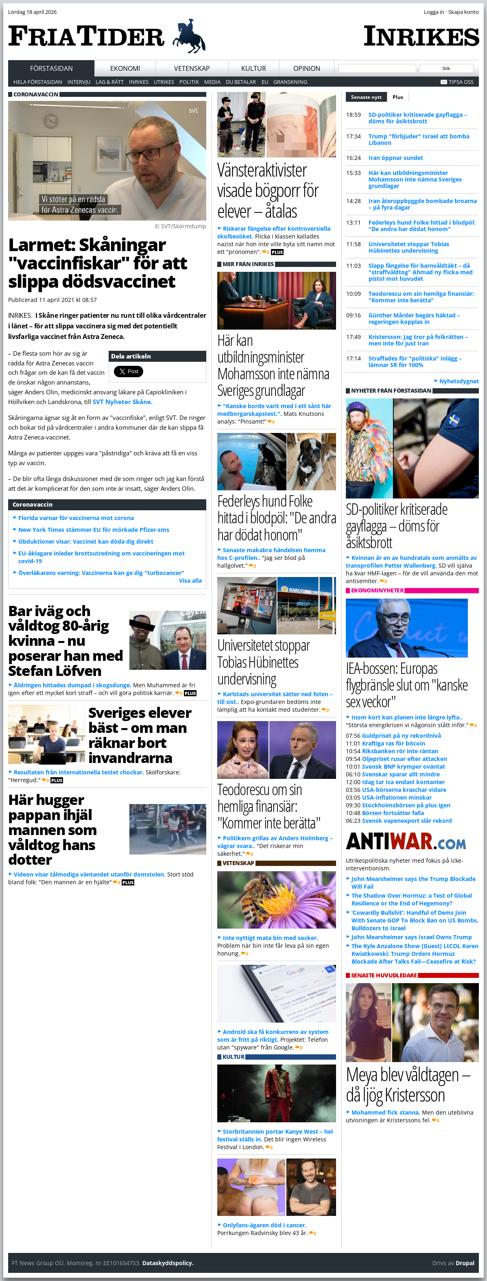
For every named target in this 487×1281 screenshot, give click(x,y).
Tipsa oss (461, 81)
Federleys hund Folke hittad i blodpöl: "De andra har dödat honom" (422, 226)
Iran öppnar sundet (396, 158)
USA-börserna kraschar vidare (404, 790)
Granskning (290, 81)
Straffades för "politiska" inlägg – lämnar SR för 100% (415, 361)
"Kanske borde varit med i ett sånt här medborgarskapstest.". (274, 410)
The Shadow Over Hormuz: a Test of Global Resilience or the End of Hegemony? (412, 899)
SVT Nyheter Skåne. (123, 402)
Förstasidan (51, 68)
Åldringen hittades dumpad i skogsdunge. (72, 685)
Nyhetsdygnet (459, 381)
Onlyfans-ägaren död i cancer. (264, 1225)
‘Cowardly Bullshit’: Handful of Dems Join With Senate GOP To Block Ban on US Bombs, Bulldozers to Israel (415, 920)
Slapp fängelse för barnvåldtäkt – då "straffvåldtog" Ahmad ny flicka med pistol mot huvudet (421, 272)
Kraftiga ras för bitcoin (393, 743)
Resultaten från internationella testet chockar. (79, 772)
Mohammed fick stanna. (386, 1112)
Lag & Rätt (110, 81)
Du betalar (241, 81)
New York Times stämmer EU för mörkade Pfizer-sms (93, 529)
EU (265, 81)
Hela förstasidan (37, 81)
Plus (398, 97)
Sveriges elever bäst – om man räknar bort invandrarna (139, 734)
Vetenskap (192, 68)
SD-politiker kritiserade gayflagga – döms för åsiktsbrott (418, 118)
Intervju (79, 81)
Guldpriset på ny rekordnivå (401, 735)
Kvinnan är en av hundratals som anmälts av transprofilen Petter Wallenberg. (411, 561)
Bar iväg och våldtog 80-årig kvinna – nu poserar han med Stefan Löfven (65, 640)
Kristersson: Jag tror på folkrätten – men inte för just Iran (418, 340)
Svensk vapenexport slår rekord (407, 820)
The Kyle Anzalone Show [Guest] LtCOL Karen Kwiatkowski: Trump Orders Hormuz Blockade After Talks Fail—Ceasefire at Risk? (415, 953)
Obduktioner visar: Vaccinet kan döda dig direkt (85, 541)
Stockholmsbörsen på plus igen (406, 805)
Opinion (306, 68)
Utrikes (164, 81)
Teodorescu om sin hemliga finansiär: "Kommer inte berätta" (421, 297)
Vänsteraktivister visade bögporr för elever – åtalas (268, 189)
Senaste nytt (369, 96)
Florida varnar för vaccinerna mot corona (76, 518)
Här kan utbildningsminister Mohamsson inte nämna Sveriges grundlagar (415, 179)
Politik (189, 81)
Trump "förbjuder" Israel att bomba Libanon (419, 139)
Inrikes (139, 81)
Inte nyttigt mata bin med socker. (270, 938)
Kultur (253, 68)
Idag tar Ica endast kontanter (403, 782)
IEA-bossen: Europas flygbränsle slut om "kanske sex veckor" (407, 684)
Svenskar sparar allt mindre (401, 774)
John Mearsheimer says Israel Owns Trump (412, 937)
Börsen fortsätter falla (393, 813)
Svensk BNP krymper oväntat (403, 766)
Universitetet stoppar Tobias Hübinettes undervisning (409, 247)
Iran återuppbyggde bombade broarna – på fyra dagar (423, 204)
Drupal (465, 1263)
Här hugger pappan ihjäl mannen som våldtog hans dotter (52, 829)
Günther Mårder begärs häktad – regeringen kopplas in (414, 318)
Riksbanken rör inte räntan (400, 751)
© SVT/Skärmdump (180, 226)
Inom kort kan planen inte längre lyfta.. (407, 717)
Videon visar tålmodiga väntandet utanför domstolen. (90, 874)
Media (212, 81)
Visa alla (190, 580)
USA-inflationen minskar (397, 797)
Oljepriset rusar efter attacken (404, 759)
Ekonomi (125, 68)
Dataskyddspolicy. (168, 1263)
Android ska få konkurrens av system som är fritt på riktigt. (273, 1035)
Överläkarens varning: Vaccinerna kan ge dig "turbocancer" (101, 573)
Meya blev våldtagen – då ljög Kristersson (408, 1084)
